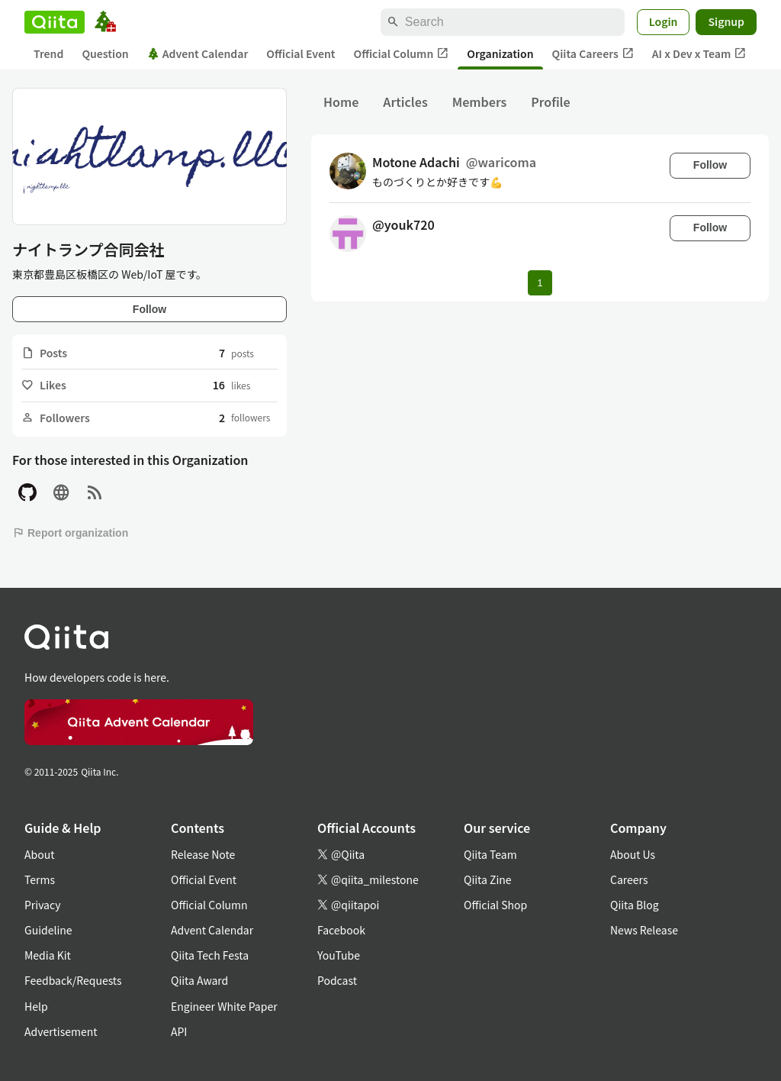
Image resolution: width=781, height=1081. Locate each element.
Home (340, 101)
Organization (500, 53)
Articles (405, 101)
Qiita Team (490, 854)
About (39, 854)
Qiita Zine (488, 879)
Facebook (341, 929)
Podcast (337, 980)
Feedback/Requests (73, 980)
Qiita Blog (634, 904)
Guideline (48, 929)
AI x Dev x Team (699, 54)
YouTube (338, 955)
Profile (550, 101)
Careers (629, 879)
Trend (48, 53)
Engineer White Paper (224, 1006)
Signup (726, 21)
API (179, 1031)
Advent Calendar (198, 53)
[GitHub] (27, 492)
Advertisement (61, 1031)
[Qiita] (54, 22)
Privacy (42, 904)
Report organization (70, 533)
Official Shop (495, 904)
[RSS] (94, 492)
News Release (644, 929)
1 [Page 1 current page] (539, 283)
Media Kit (47, 955)
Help (36, 1006)
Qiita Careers (593, 54)
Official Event (300, 53)
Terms (39, 879)
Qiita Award (199, 980)
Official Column (401, 54)
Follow (149, 309)
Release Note (203, 854)
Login (663, 21)
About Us (632, 854)
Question (105, 53)
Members (479, 101)
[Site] (61, 492)
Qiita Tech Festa (210, 955)
